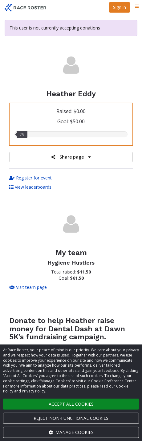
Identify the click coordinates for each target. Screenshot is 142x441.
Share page (71, 157)
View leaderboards (30, 187)
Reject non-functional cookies (71, 418)
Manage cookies (71, 432)
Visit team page (28, 287)
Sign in (119, 7)
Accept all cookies (71, 404)
